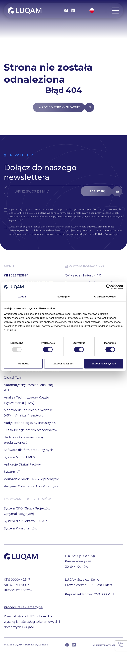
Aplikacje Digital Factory (22, 464)
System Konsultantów (20, 528)
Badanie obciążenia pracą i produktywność (24, 440)
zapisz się (97, 191)
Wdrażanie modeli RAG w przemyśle (31, 479)
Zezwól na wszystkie (104, 363)
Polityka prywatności (36, 644)
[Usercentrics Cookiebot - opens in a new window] (108, 286)
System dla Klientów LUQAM (25, 521)
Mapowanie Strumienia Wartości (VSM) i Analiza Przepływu (28, 412)
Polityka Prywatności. (107, 234)
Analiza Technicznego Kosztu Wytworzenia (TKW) (26, 400)
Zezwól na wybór (63, 363)
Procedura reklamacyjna (23, 607)
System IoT (12, 472)
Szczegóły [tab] (63, 296)
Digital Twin (13, 378)
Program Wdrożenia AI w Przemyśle (31, 486)
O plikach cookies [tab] (105, 296)
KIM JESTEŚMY (16, 275)
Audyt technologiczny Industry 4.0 (30, 423)
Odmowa (23, 363)
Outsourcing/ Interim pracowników (30, 430)
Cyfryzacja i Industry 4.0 (83, 275)
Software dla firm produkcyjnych (28, 450)
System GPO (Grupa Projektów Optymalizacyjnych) (27, 511)
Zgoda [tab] (22, 296)
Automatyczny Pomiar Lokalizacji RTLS (29, 387)
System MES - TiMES (19, 457)
